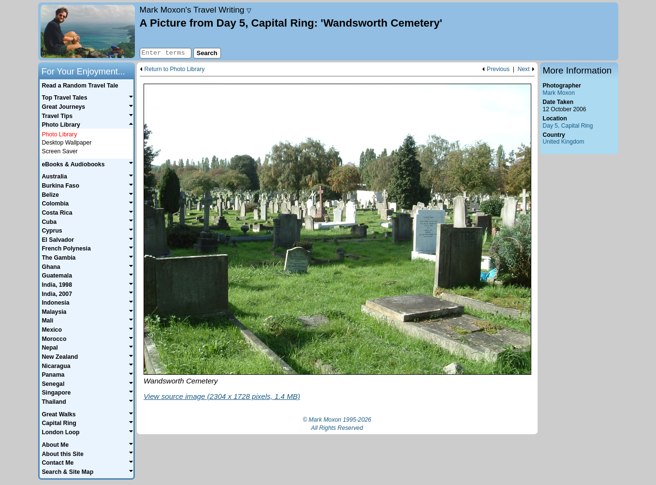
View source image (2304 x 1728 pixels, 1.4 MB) (222, 396)
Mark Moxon (559, 92)
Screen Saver (60, 151)
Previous (498, 69)
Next (524, 69)
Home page (88, 31)
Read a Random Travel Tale (80, 85)
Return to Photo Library (175, 69)
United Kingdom (563, 141)
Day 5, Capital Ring (568, 125)
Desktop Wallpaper (67, 142)
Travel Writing (196, 10)
